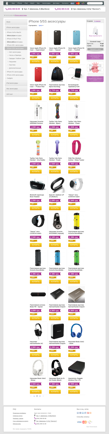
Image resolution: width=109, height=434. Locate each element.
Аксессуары (46, 3)
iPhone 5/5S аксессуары (15, 48)
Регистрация (93, 426)
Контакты (65, 3)
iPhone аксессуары (21, 15)
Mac (38, 3)
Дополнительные (15, 68)
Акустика (12, 65)
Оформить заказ (95, 49)
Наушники (12, 62)
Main (13, 3)
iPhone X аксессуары (14, 35)
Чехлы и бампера (15, 55)
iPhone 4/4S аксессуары (15, 75)
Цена (41, 25)
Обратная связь (17, 423)
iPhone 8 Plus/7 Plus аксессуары (14, 39)
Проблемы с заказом (18, 418)
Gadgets (10, 78)
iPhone (19, 3)
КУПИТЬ (36, 61)
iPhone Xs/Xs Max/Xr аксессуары (14, 32)
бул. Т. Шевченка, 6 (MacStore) (36, 9)
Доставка (56, 3)
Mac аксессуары (12, 88)
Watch (32, 3)
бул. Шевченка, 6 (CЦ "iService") (86, 9)
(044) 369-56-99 (14, 9)
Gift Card (9, 94)
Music (8, 22)
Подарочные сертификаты (19, 413)
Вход (88, 426)
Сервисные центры (17, 415)
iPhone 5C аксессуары (14, 72)
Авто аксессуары (15, 52)
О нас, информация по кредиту (20, 421)
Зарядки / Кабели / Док (17, 58)
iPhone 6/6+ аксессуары (15, 45)
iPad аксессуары (12, 83)
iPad (26, 3)
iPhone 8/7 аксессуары (15, 42)
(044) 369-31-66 (63, 9)
